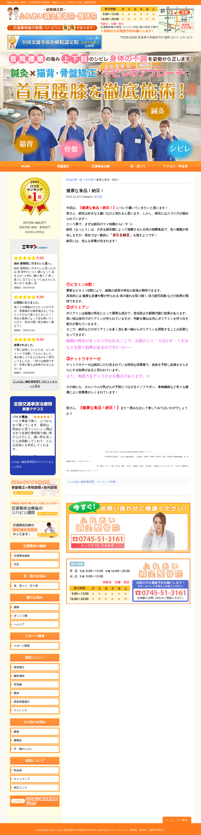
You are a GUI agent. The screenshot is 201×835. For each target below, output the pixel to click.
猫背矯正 (19, 667)
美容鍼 (18, 684)
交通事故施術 (22, 555)
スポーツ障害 (22, 645)
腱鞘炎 (18, 740)
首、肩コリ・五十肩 (26, 585)
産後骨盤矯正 (22, 701)
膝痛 (16, 731)
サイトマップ (22, 778)
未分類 (89, 179)
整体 (16, 693)
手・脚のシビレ (23, 748)
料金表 (18, 770)
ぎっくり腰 (20, 615)
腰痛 (16, 607)
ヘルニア (19, 624)
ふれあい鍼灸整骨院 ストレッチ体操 (93, 481)
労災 (16, 564)
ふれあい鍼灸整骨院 (64, 830)
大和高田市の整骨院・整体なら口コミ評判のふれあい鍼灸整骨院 (62, 2)
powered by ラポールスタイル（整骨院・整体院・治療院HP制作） (131, 830)
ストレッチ (20, 710)
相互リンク (20, 787)
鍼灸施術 (19, 675)
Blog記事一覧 (74, 179)
